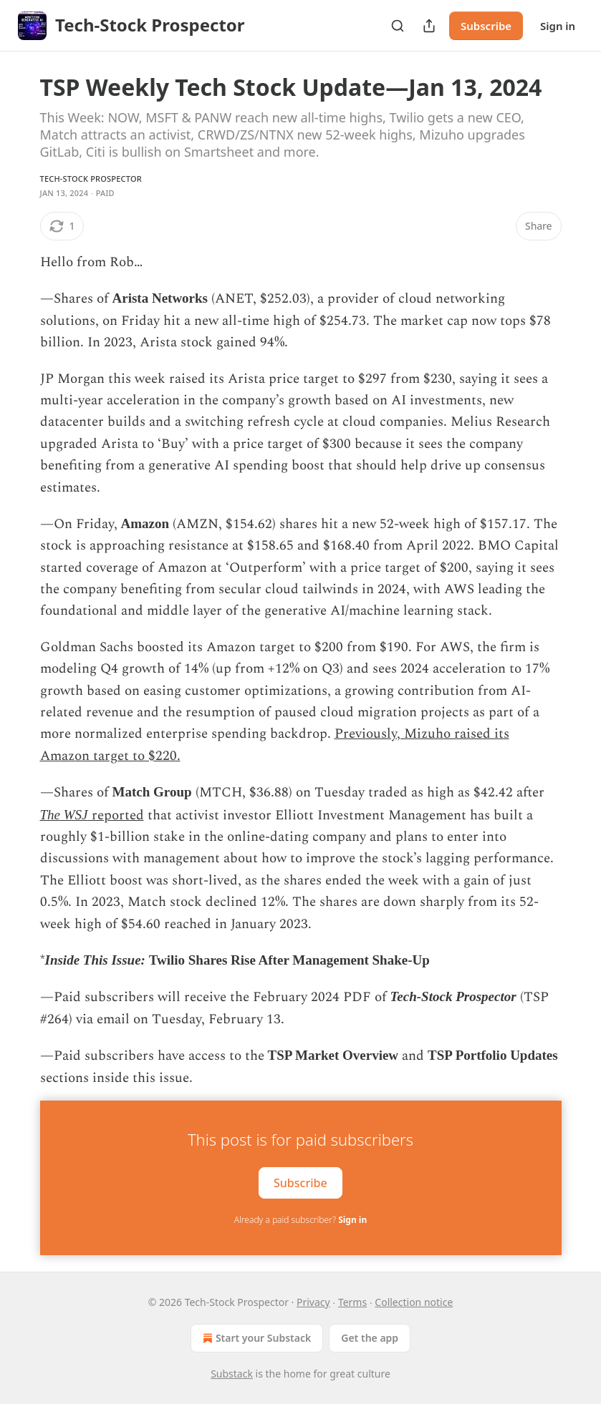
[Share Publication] (429, 25)
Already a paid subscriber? (300, 1220)
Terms (352, 1302)
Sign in (557, 26)
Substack (232, 1373)
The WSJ (64, 814)
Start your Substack (255, 1338)
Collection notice (414, 1302)
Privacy (313, 1302)
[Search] (397, 25)
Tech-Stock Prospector (91, 178)
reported (116, 815)
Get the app (369, 1338)
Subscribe (486, 26)
